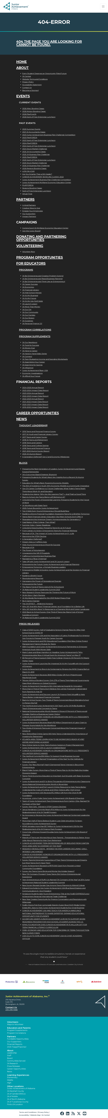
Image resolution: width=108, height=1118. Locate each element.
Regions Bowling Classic (32, 188)
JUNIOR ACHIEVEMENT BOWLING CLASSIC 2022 (43, 177)
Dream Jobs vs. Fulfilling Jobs (34, 542)
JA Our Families (28, 315)
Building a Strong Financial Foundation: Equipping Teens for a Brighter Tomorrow (56, 514)
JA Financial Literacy (30, 290)
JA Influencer (27, 368)
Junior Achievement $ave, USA (35, 370)
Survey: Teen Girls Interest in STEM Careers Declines (44, 807)
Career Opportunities (37, 413)
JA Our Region (28, 318)
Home (21, 62)
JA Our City (26, 310)
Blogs (23, 462)
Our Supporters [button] (14, 1042)
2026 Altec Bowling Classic (33, 109)
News (21, 419)
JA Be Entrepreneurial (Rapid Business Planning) (42, 279)
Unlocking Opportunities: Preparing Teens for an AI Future (46, 528)
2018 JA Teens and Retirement (35, 440)
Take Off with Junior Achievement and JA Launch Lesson (46, 562)
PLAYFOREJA (27, 185)
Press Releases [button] (13, 1066)
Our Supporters (28, 214)
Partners (25, 199)
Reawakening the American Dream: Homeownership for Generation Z (51, 519)
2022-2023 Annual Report (33, 399)
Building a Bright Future (32, 576)
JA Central (26, 76)
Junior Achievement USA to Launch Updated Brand (43, 748)
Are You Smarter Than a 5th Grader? (37, 174)
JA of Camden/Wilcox (16, 1094)
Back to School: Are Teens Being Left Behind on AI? (43, 497)
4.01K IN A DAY (28, 171)
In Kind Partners (29, 205)
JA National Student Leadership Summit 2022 (41, 618)
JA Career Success (30, 284)
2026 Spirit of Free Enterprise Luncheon (38, 117)
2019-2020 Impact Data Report (35, 407)
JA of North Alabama (16, 1099)
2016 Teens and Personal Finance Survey (39, 431)
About (22, 68)
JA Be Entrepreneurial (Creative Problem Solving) (43, 276)
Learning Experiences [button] (18, 1075)
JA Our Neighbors (29, 342)
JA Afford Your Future (31, 376)
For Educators (31, 263)
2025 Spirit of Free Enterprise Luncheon (38, 160)
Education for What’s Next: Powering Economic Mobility (45, 483)
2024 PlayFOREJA (29, 143)
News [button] (9, 1072)
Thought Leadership (33, 425)
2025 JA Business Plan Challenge (36, 154)
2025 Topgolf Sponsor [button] (16, 1047)
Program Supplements (34, 336)
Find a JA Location (15, 1104)
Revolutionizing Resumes (32, 578)
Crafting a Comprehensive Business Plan (39, 556)
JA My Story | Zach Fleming (33, 595)
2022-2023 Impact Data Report (35, 396)
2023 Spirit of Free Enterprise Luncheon (38, 140)
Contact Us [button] (11, 1007)
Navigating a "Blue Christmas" (34, 559)
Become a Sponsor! (30, 90)
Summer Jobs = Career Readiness (36, 525)
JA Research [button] (12, 1063)
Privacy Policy (28, 82)
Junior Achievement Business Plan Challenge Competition (46, 180)
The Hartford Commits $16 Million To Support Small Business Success (50, 756)
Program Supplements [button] (17, 1030)
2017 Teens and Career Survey (34, 437)
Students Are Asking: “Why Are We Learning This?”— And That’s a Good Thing (54, 494)
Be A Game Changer (30, 601)
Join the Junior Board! (31, 231)
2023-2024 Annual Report (33, 393)
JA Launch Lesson (29, 304)
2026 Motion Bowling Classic (34, 111)
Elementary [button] (12, 1077)
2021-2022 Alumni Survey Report (35, 451)
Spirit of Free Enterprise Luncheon (36, 191)
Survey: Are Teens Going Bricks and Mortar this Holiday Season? (48, 871)
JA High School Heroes (31, 293)
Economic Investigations (32, 373)
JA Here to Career (29, 351)
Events (23, 96)
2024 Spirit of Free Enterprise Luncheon (39, 146)
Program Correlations (35, 329)
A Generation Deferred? (32, 539)
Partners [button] (11, 1037)
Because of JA (28, 547)
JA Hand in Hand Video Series (34, 354)
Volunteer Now (28, 252)
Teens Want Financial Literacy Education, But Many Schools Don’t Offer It (52, 517)
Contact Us (27, 88)
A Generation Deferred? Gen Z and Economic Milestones (45, 457)
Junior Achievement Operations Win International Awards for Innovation (52, 686)
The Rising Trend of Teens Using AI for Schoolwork (43, 587)
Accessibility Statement (32, 85)
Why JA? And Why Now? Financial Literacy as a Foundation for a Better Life (53, 606)
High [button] (9, 1083)
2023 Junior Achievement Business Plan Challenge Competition (48, 135)
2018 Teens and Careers (32, 443)
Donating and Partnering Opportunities (41, 238)
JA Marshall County (15, 1091)
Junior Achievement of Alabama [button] (21, 1088)
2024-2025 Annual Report (33, 388)
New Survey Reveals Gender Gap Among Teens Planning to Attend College (53, 885)
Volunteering (29, 246)
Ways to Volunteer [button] (15, 1024)
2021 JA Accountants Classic (33, 132)
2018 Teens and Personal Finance (36, 448)
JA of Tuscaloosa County (17, 1102)
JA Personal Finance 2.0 (32, 323)
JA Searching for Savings (32, 365)
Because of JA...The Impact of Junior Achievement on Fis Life (48, 533)
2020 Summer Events (31, 129)
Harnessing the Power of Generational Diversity (41, 581)
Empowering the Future (32, 584)
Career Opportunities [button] (16, 1069)
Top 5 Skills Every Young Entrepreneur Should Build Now (45, 511)
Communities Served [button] (16, 1061)
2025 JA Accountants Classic (34, 152)
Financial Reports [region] (14, 1044)
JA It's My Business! (30, 295)
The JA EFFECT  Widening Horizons (37, 604)
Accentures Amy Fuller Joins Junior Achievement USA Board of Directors (53, 798)
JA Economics (28, 287)
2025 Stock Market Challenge (34, 163)
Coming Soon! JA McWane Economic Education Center (45, 228)
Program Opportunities (39, 257)
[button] (62, 1113)
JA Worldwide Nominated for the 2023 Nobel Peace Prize (46, 598)
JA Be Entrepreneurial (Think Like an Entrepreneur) (43, 281)
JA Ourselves (27, 321)
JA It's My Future (29, 298)
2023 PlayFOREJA (29, 138)
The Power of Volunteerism (33, 550)
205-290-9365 (11, 1010)
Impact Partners (29, 216)
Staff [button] (9, 1055)
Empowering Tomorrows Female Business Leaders (44, 567)
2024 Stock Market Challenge (34, 149)
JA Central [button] (46, 1115)
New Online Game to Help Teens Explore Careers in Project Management (53, 745)
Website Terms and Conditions (35, 79)
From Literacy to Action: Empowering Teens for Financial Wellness (49, 531)
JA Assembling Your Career (33, 362)
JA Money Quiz (28, 348)
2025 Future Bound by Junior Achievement (40, 508)
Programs (26, 269)
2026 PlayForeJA (29, 114)
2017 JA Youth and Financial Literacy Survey (40, 434)
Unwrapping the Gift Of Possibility (36, 553)
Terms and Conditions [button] (28, 1112)
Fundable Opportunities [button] (18, 1039)
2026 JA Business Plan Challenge (36, 166)
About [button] (10, 1051)
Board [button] (9, 1058)
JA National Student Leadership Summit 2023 (41, 590)
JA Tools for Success (30, 345)
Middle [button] (10, 1080)
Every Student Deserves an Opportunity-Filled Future (44, 73)
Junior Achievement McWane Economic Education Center (46, 182)
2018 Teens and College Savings (35, 446)
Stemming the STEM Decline (34, 536)
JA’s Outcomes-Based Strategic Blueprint (39, 475)
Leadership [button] (12, 1053)
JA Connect (27, 356)
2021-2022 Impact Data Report (35, 402)
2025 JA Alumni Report (32, 454)
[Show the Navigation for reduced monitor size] (103, 6)
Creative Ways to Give (31, 208)
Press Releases (29, 623)
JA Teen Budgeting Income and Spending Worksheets (45, 359)
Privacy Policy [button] (43, 1112)
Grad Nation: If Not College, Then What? (38, 522)
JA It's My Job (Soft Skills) (32, 301)
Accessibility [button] (24, 1115)
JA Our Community (30, 312)
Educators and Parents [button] (19, 1028)
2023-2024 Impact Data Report (35, 390)
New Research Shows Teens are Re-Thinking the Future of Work (49, 592)
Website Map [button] (35, 1115)
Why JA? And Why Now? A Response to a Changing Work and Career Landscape (55, 609)
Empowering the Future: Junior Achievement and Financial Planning (50, 564)
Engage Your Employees (32, 211)
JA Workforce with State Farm (34, 505)
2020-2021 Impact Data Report (35, 404)
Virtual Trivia (27, 194)
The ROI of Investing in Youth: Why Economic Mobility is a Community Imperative (55, 486)
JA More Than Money (31, 307)
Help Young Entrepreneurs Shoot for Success (41, 545)
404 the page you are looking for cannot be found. (49, 43)
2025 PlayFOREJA (29, 157)
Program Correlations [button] (16, 1033)
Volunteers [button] (12, 1022)
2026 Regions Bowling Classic (34, 168)
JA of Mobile (12, 1096)
